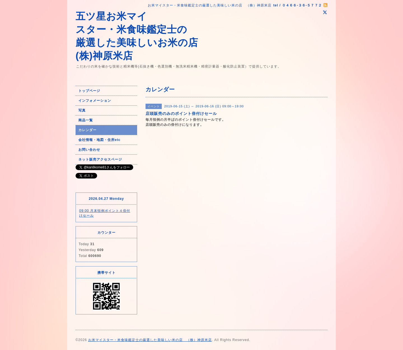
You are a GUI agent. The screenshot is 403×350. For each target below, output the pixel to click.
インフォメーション (94, 101)
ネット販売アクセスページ (100, 159)
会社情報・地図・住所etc (99, 140)
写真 (82, 110)
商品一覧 (85, 120)
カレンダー (87, 130)
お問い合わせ (89, 150)
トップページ (89, 91)
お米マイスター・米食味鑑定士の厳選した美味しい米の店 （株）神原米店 (150, 340)
